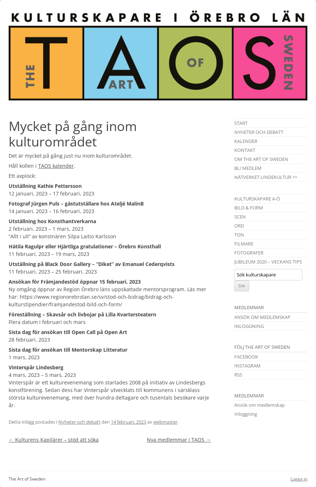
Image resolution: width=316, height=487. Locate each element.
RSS (238, 374)
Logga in (298, 479)
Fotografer (248, 252)
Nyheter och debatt (79, 422)
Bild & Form (248, 207)
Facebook (246, 356)
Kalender (245, 141)
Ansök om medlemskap (262, 317)
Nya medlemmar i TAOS (179, 439)
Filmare (243, 243)
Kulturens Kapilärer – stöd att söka (54, 439)
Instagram (247, 365)
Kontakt (244, 150)
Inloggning (249, 326)
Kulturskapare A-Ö (257, 198)
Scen (240, 216)
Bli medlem (248, 168)
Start (241, 123)
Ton (239, 234)
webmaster (165, 422)
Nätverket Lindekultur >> (265, 177)
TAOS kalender (56, 165)
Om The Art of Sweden (261, 159)
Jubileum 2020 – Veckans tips (268, 261)
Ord (239, 225)
